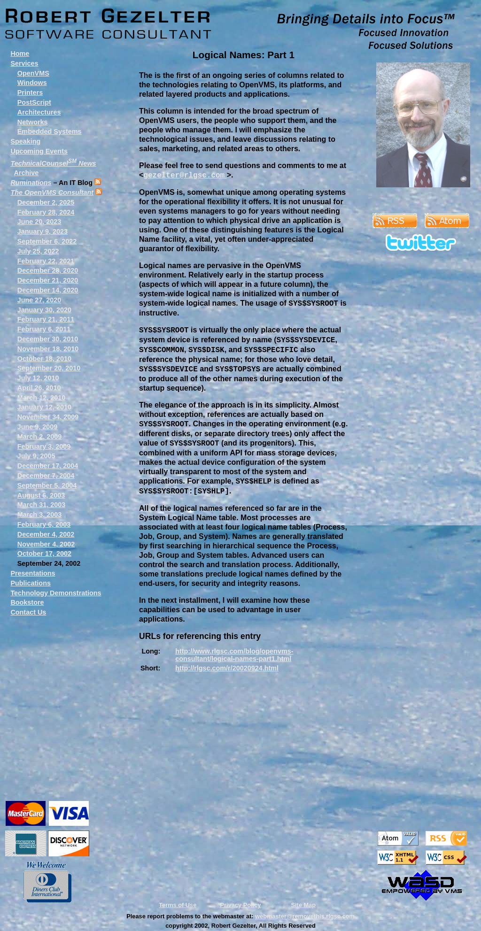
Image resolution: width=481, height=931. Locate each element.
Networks (32, 122)
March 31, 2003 (41, 504)
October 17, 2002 (44, 553)
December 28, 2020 (47, 270)
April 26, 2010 (39, 388)
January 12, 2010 (44, 407)
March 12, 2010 (41, 397)
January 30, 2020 (44, 310)
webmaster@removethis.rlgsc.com (305, 916)
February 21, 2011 (46, 319)
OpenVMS (33, 73)
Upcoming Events (39, 151)
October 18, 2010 (44, 358)
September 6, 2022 (47, 241)
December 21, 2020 (47, 280)
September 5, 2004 (47, 485)
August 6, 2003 (41, 495)
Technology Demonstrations (55, 593)
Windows (32, 82)
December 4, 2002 (46, 534)
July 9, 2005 (36, 456)
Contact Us (28, 612)
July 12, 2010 (38, 378)
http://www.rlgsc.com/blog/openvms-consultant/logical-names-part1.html (234, 654)
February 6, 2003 (44, 524)
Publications (30, 583)
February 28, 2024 (46, 212)
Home (19, 53)
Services (24, 63)
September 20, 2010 (48, 368)
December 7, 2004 (46, 475)
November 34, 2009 (47, 417)
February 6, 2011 (44, 329)
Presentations (32, 573)
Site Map (303, 904)
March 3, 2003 (39, 514)
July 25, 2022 (38, 251)
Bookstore (27, 602)
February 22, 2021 (46, 261)
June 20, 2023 (39, 221)
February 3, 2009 (44, 446)
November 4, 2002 (46, 544)
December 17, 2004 (47, 465)
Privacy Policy (240, 904)
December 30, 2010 (47, 339)
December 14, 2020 (47, 290)
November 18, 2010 (47, 349)
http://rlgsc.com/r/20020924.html (227, 668)
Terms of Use (177, 904)
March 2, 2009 (39, 436)
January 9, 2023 (42, 231)
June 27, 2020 (39, 300)
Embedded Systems (49, 131)
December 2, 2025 (46, 202)
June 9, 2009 (37, 427)
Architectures (39, 112)
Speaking (25, 141)
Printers (30, 92)
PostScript (34, 102)
